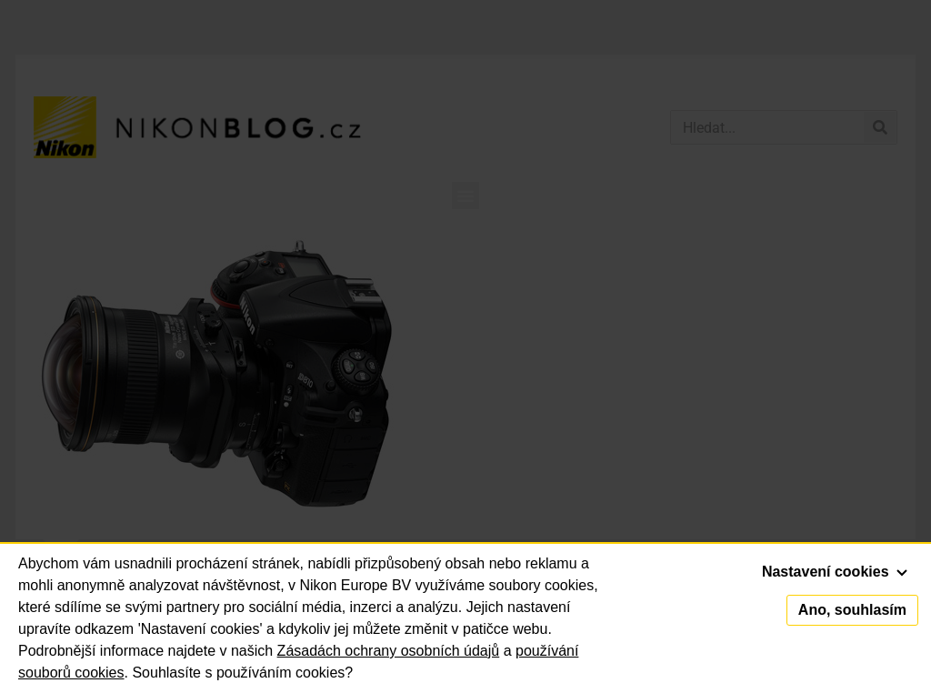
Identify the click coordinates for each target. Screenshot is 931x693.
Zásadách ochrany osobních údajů (388, 650)
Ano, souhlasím (852, 610)
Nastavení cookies (834, 571)
